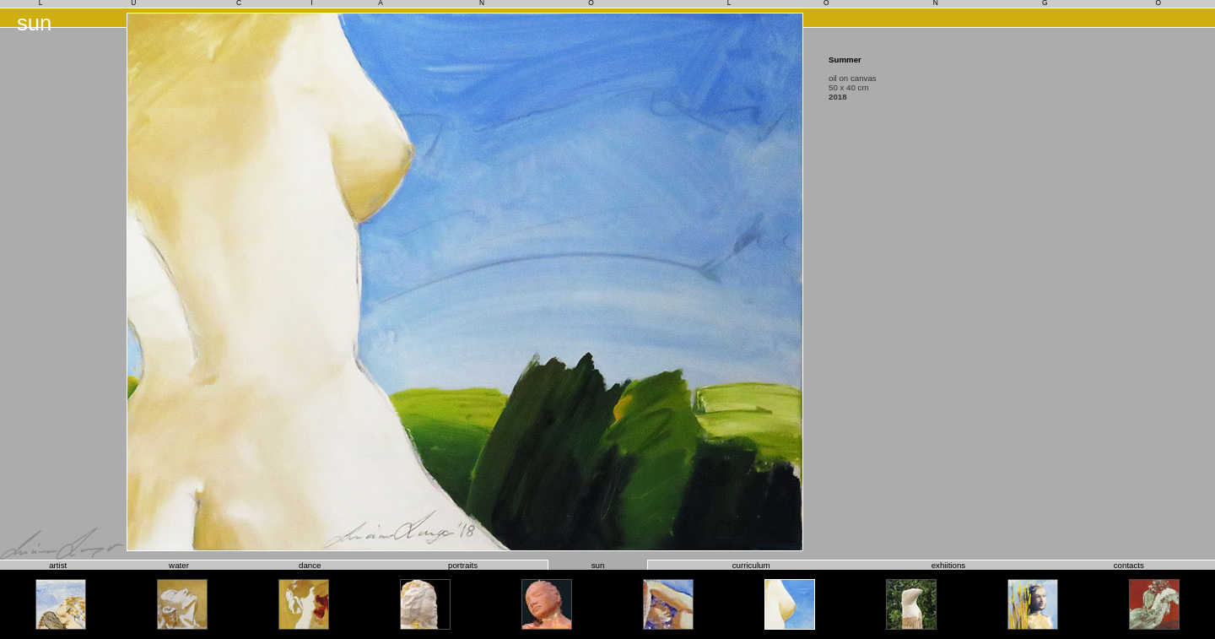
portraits (463, 565)
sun (598, 565)
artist (58, 565)
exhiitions (949, 565)
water (179, 565)
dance (310, 565)
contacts (1129, 565)
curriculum (751, 565)
